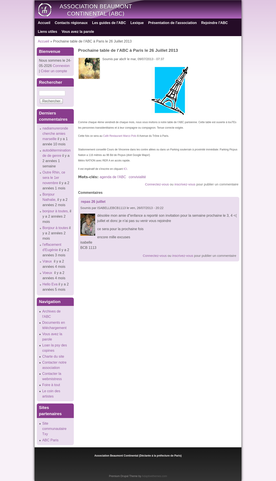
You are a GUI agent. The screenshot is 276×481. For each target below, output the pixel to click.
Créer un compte (54, 71)
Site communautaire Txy (54, 429)
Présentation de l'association (172, 23)
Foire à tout (51, 385)
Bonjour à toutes (55, 228)
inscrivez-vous (184, 184)
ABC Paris (50, 440)
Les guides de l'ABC (109, 23)
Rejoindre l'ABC (214, 23)
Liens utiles (47, 31)
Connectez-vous (157, 184)
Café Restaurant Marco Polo (119, 135)
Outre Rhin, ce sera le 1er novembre (54, 177)
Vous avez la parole (78, 31)
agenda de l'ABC (113, 177)
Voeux (48, 273)
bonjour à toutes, (56, 211)
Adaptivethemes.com (154, 476)
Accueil (44, 23)
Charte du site (53, 356)
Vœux (48, 261)
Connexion (61, 66)
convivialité (137, 177)
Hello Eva (50, 284)
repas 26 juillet (93, 202)
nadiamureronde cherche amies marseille (55, 133)
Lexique (137, 23)
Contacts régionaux (71, 23)
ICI (125, 168)
